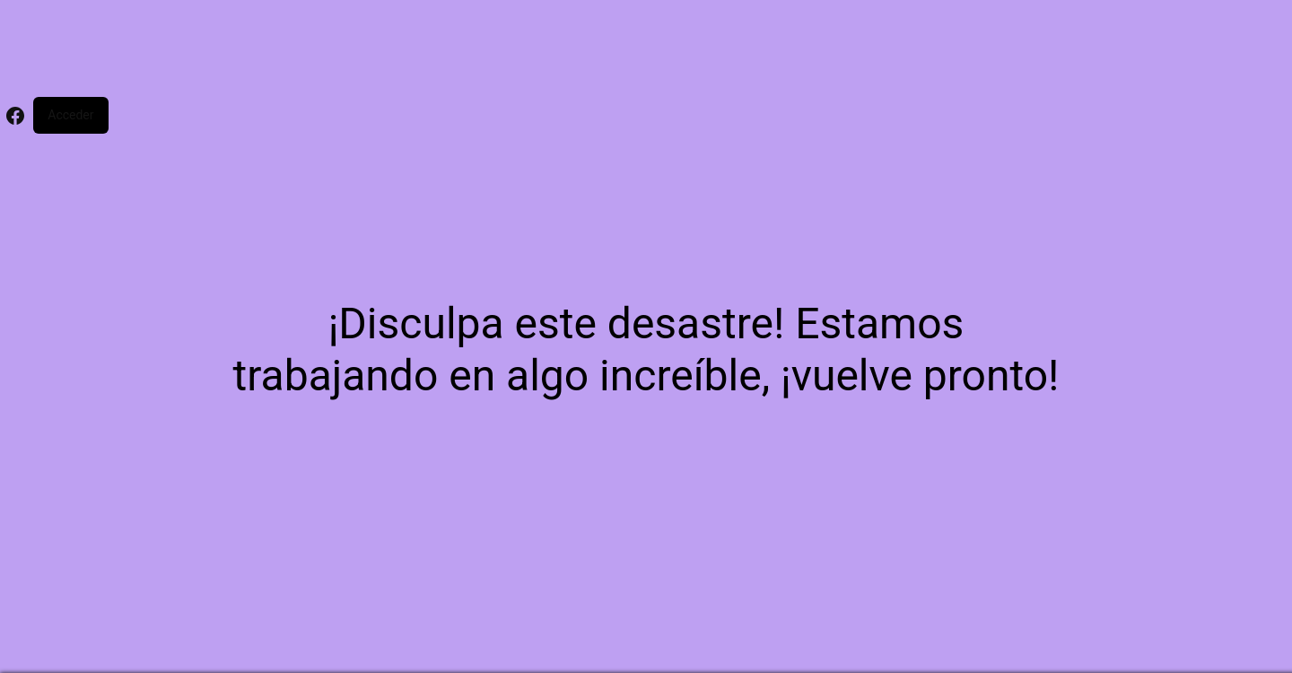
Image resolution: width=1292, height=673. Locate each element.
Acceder (70, 115)
